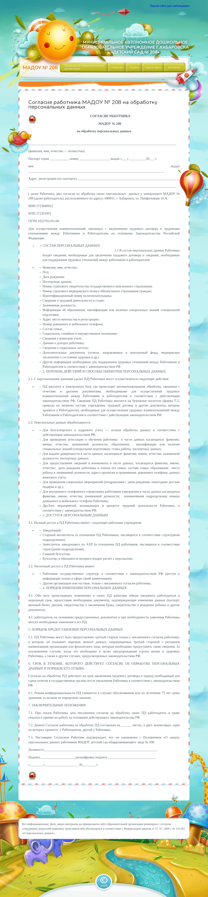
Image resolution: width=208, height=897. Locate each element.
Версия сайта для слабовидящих (169, 5)
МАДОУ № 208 (40, 68)
